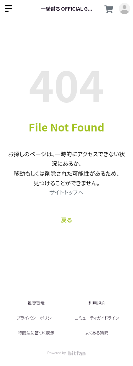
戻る (66, 219)
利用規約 (96, 303)
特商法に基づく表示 (36, 333)
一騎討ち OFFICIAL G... (66, 8)
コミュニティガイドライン (97, 318)
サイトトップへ (66, 192)
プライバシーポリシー (36, 318)
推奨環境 (36, 303)
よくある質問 (97, 333)
